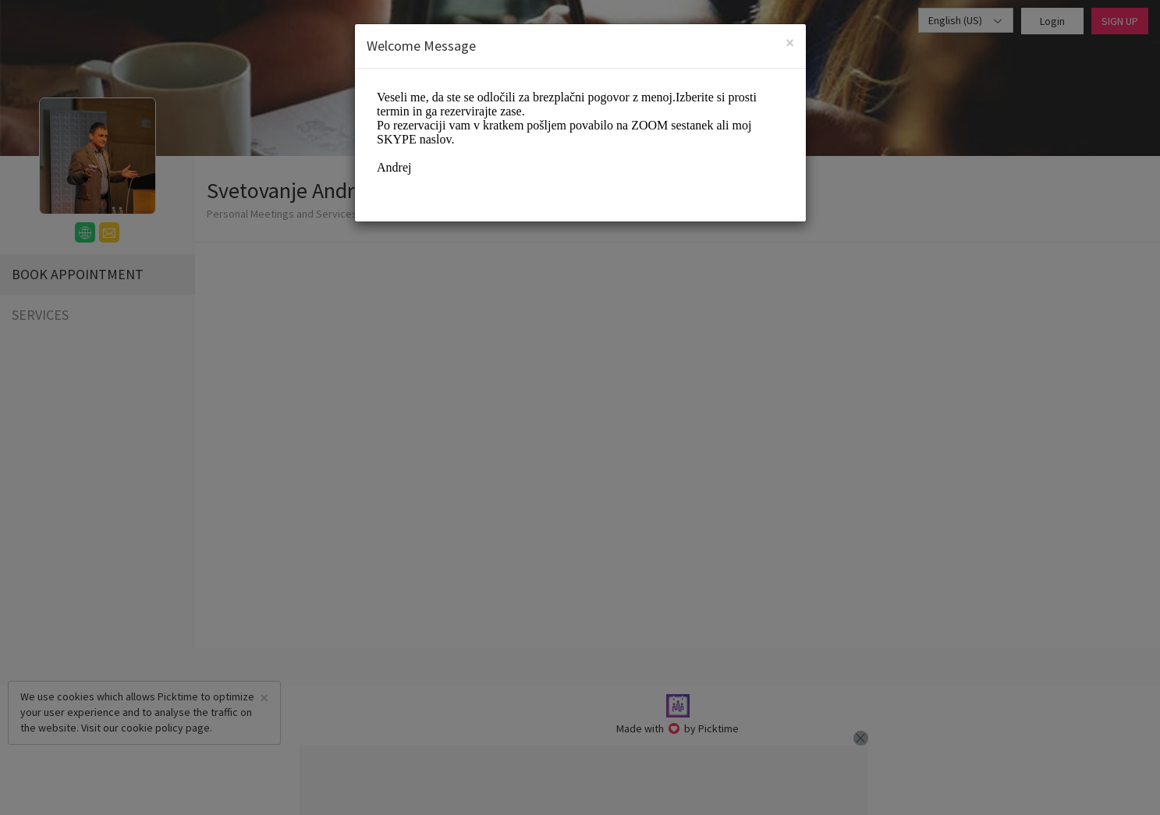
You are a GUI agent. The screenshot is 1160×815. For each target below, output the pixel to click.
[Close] (790, 42)
